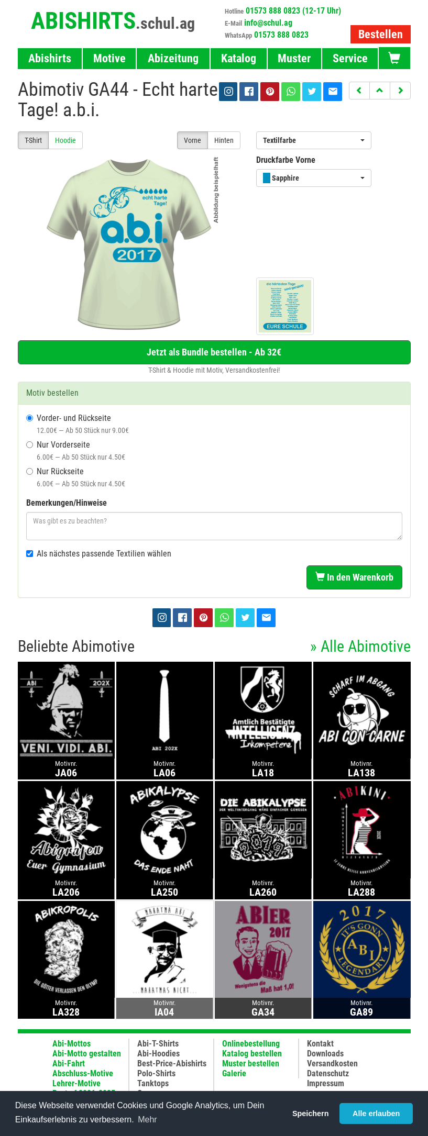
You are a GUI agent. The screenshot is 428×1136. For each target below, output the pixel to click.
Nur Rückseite (75, 477)
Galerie (234, 1073)
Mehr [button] (147, 1119)
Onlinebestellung (251, 1044)
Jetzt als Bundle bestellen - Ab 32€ (214, 352)
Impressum (325, 1083)
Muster (294, 58)
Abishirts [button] (49, 58)
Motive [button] (109, 58)
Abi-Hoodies (158, 1054)
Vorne (192, 140)
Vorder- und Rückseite (77, 424)
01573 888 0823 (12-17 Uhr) (293, 11)
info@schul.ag (268, 23)
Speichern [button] (310, 1113)
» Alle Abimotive (360, 646)
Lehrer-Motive (76, 1083)
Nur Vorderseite (75, 450)
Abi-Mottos (71, 1044)
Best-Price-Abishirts (171, 1063)
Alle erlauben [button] (376, 1113)
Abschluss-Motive (82, 1073)
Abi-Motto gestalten (86, 1054)
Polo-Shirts (156, 1073)
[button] (359, 90)
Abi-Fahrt (68, 1063)
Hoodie (65, 140)
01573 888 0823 (281, 35)
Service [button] (350, 58)
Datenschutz (328, 1073)
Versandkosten (332, 1063)
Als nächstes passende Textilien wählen (98, 554)
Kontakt (320, 1044)
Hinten (224, 140)
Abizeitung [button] (173, 58)
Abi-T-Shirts (158, 1044)
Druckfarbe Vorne (285, 160)
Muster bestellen (250, 1063)
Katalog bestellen (252, 1054)
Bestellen (380, 34)
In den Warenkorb (354, 577)
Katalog (238, 58)
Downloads (325, 1054)
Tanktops (153, 1083)
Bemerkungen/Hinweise (66, 503)
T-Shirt (33, 140)
